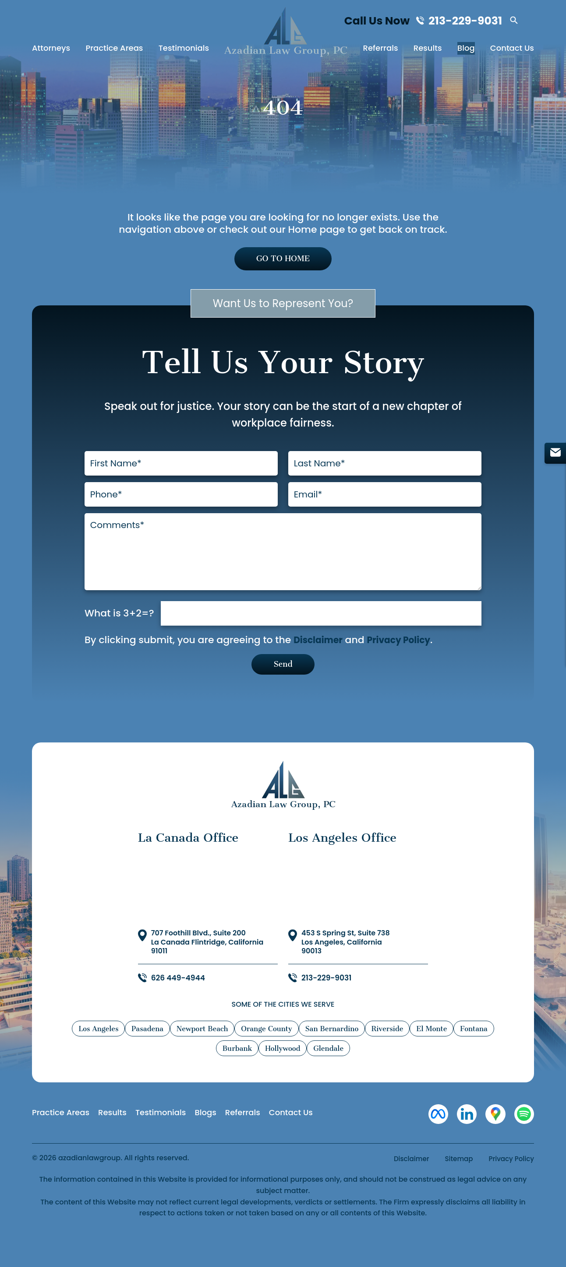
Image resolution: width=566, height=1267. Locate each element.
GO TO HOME (283, 259)
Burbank (254, 1072)
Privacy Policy (406, 661)
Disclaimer (320, 661)
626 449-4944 (179, 1002)
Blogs (205, 1136)
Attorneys (51, 50)
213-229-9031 (467, 21)
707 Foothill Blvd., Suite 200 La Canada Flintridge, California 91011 (207, 966)
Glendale (358, 1072)
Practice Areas (114, 50)
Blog (466, 50)
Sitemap (455, 1185)
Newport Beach (214, 1052)
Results (428, 50)
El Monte (473, 1052)
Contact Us (512, 50)
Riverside (423, 1052)
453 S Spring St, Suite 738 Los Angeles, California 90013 (345, 966)
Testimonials (184, 50)
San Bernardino (360, 1052)
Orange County (287, 1052)
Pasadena (153, 1052)
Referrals (380, 50)
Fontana (206, 1072)
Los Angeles (97, 1052)
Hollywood (306, 1072)
